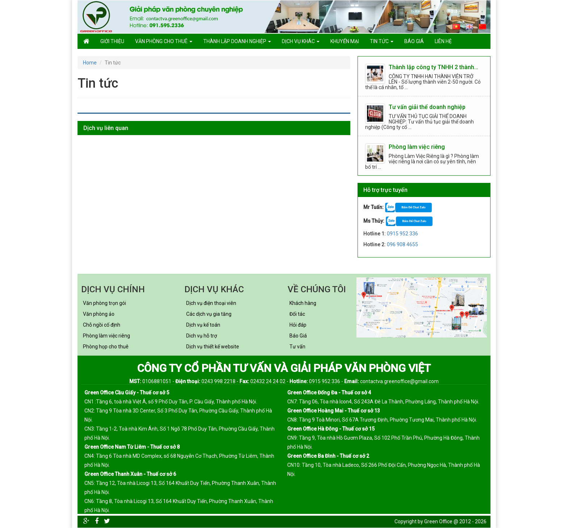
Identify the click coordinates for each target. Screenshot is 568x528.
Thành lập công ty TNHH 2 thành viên (434, 67)
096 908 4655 (402, 244)
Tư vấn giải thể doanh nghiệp (427, 107)
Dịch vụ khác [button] (301, 41)
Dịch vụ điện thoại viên (211, 303)
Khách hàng (302, 303)
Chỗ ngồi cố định (101, 325)
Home (90, 63)
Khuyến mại (344, 41)
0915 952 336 (402, 233)
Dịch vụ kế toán (203, 325)
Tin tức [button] (381, 41)
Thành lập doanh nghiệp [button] (237, 41)
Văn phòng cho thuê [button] (163, 41)
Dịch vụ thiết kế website (212, 346)
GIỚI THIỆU (112, 41)
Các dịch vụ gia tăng (208, 314)
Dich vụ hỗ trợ (201, 336)
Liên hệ (443, 41)
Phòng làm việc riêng (417, 146)
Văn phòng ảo (98, 314)
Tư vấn (297, 346)
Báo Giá (298, 336)
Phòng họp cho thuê (106, 346)
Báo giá (414, 41)
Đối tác (297, 314)
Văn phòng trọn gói (104, 303)
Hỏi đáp (297, 325)
